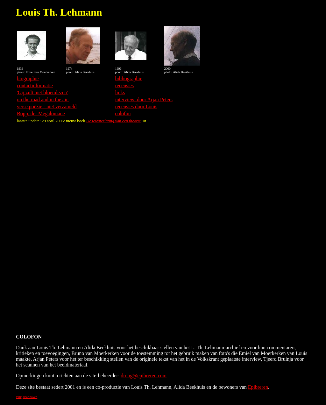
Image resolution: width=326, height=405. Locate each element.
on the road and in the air (43, 99)
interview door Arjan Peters (144, 99)
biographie (28, 78)
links (120, 92)
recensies (124, 85)
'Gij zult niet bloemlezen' (42, 92)
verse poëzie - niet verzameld (46, 106)
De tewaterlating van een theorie (113, 120)
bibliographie (128, 78)
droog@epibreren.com (144, 375)
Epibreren (258, 387)
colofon (123, 113)
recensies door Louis (136, 106)
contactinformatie (35, 85)
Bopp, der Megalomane (41, 113)
